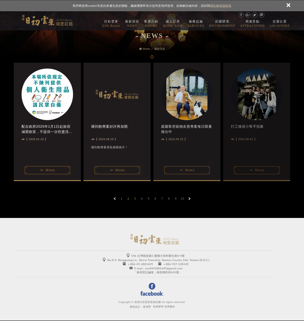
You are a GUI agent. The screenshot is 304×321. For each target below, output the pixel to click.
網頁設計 (135, 306)
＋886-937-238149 (176, 264)
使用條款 (169, 306)
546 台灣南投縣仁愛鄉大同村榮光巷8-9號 (158, 255)
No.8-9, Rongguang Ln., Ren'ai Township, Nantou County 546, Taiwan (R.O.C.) (158, 260)
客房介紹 (151, 24)
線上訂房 (173, 24)
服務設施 (195, 24)
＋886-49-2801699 (140, 264)
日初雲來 (111, 24)
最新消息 (132, 24)
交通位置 (280, 24)
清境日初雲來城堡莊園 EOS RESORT (47, 20)
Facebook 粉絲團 (152, 289)
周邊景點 (252, 24)
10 (182, 198)
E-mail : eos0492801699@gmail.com (158, 268)
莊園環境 (222, 24)
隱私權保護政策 (220, 5)
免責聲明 (158, 306)
